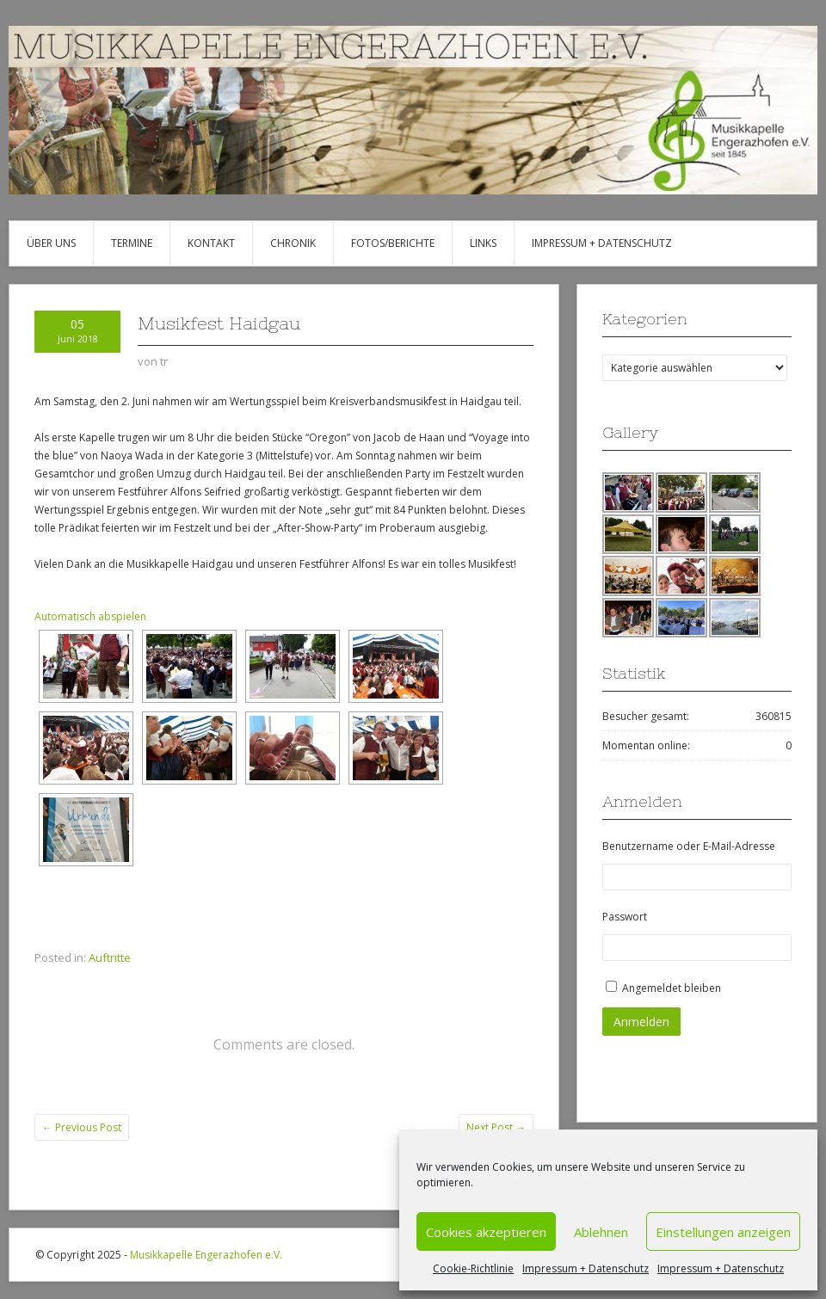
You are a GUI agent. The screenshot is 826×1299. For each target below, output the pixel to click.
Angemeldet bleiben (671, 988)
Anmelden (641, 1021)
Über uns (51, 243)
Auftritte (110, 957)
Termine (131, 243)
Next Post (496, 1127)
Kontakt (211, 243)
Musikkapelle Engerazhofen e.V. (206, 1254)
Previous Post (81, 1127)
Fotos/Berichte (393, 243)
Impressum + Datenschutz (585, 1268)
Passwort (624, 916)
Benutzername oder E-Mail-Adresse (688, 846)
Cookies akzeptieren (486, 1232)
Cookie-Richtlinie (473, 1268)
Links (483, 243)
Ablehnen (601, 1232)
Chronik (293, 243)
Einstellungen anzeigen (723, 1232)
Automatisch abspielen (90, 616)
